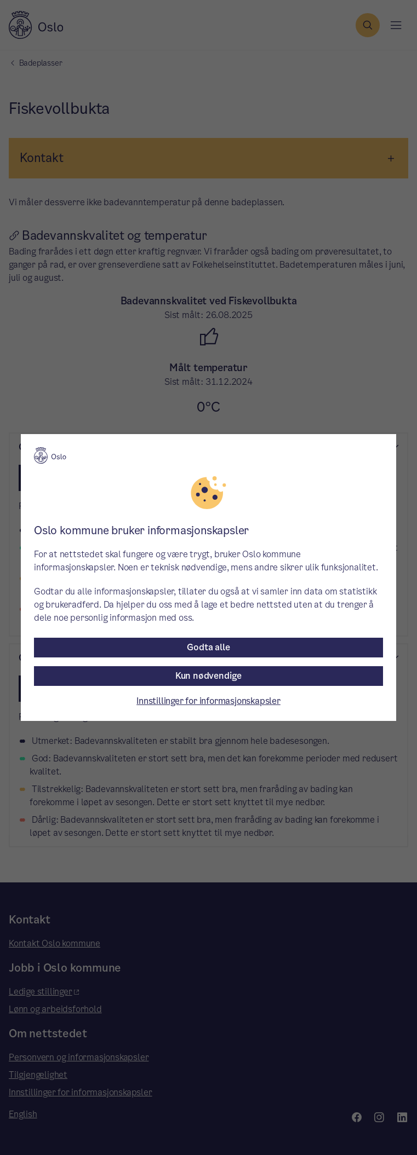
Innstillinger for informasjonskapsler (208, 701)
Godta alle (208, 647)
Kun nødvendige (208, 675)
